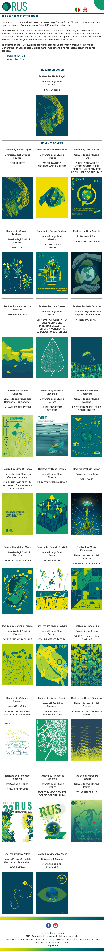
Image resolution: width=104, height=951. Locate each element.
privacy (51, 933)
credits (43, 933)
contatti (60, 933)
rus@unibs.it (52, 945)
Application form (16, 59)
